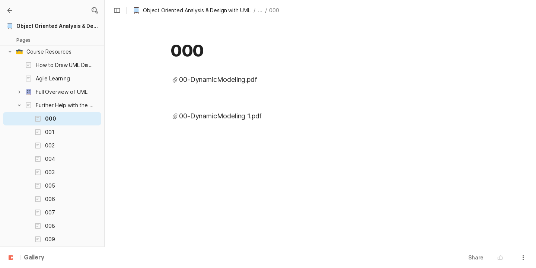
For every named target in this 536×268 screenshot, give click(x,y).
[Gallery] (9, 10)
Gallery (34, 258)
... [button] (260, 10)
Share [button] (476, 257)
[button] (94, 10)
